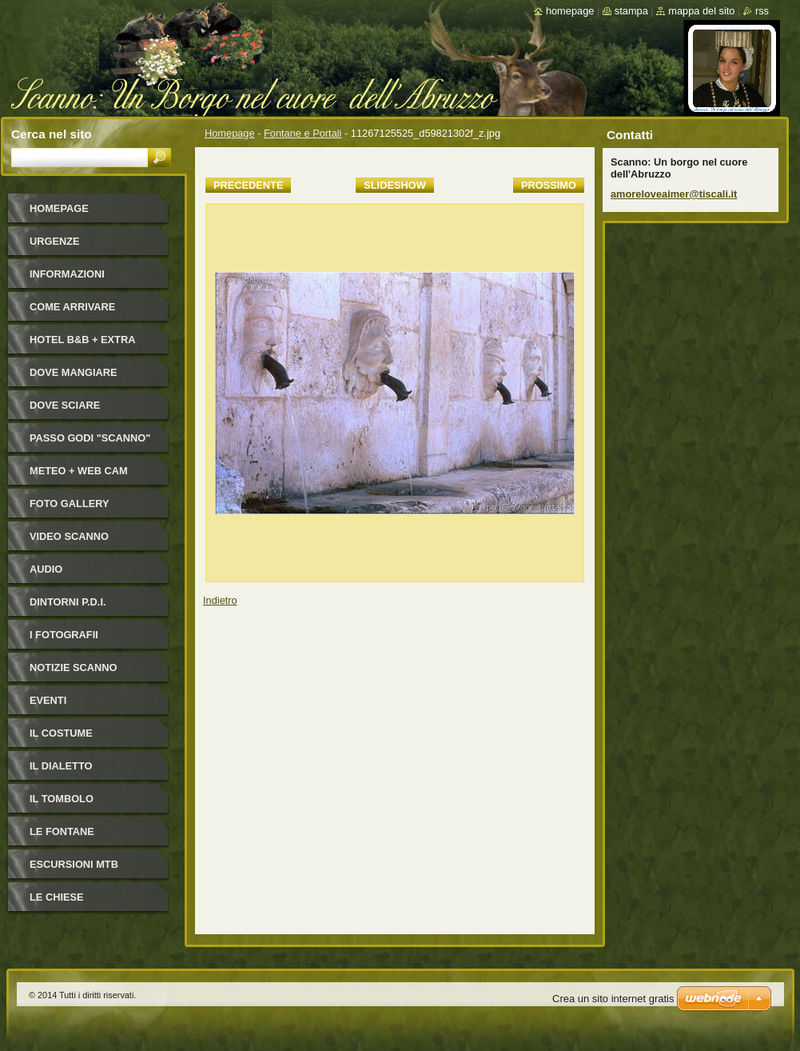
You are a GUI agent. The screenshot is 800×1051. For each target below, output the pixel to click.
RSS (762, 11)
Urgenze (55, 241)
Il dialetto (61, 766)
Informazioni (67, 274)
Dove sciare (65, 405)
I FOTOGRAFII (64, 635)
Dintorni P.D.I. (68, 602)
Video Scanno (69, 536)
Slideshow (395, 185)
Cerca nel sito (51, 134)
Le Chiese (57, 897)
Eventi (48, 700)
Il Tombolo (62, 799)
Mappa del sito (701, 11)
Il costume (61, 733)
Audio (46, 569)
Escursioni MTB (74, 864)
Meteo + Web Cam (79, 471)
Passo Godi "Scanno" (90, 438)
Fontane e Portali (302, 133)
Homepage (230, 133)
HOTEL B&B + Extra (82, 340)
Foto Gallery (69, 504)
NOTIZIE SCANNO (73, 667)
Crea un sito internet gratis (613, 999)
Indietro (220, 600)
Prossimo (548, 185)
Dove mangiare (73, 372)
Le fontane (62, 831)
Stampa (631, 11)
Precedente (248, 185)
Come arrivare (72, 307)
